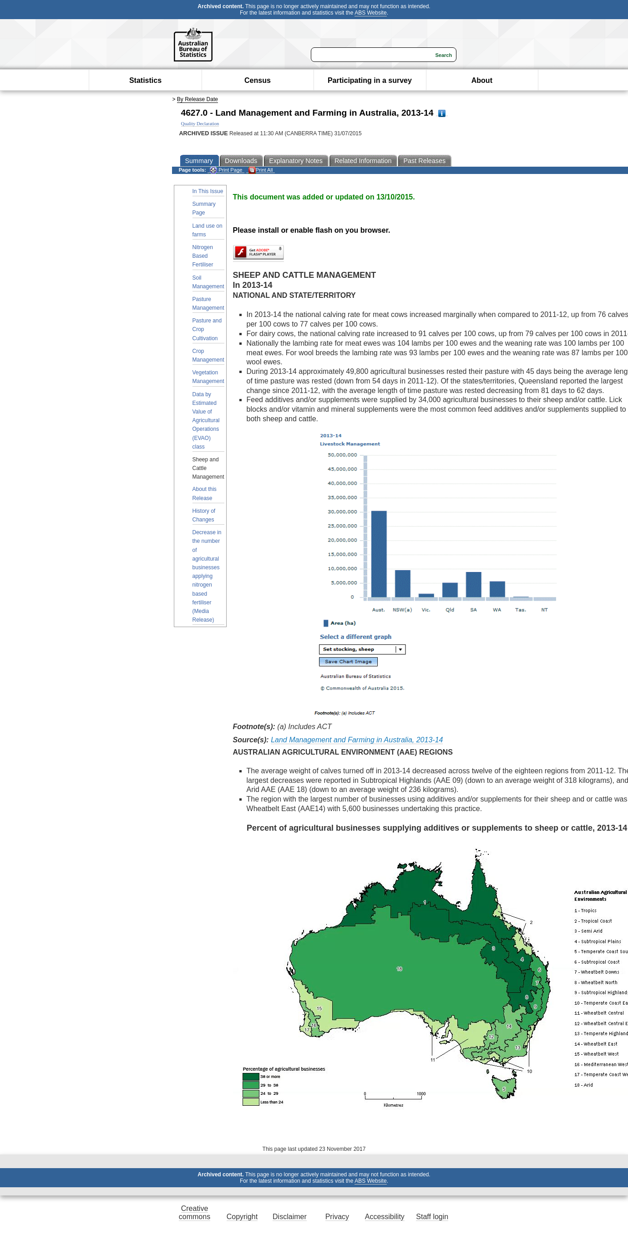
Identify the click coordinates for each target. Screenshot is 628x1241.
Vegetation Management (208, 376)
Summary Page (204, 208)
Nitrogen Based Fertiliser (202, 256)
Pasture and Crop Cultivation (207, 329)
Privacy (337, 1217)
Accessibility (385, 1217)
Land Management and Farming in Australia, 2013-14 (357, 740)
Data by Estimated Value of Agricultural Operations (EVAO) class (206, 420)
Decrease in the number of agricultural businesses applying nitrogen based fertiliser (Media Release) (207, 576)
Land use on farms (207, 230)
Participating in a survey (370, 80)
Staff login (432, 1217)
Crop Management (208, 355)
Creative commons (194, 1213)
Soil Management (208, 282)
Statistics (145, 80)
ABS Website (370, 13)
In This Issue (207, 191)
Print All (260, 170)
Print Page (226, 170)
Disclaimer (290, 1217)
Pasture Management (208, 303)
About (481, 80)
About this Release (204, 493)
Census (257, 80)
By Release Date (197, 99)
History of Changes (204, 515)
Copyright (242, 1217)
